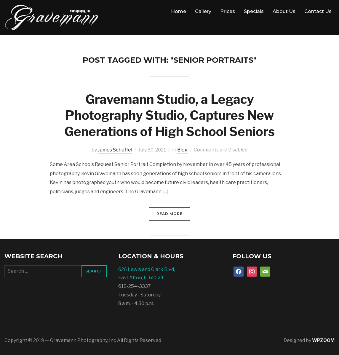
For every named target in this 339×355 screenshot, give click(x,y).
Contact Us (318, 11)
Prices (227, 11)
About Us (284, 11)
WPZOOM (323, 340)
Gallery (203, 11)
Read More (169, 214)
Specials (254, 11)
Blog (182, 150)
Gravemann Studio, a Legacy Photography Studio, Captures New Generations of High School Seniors (169, 115)
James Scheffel (115, 150)
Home (178, 11)
